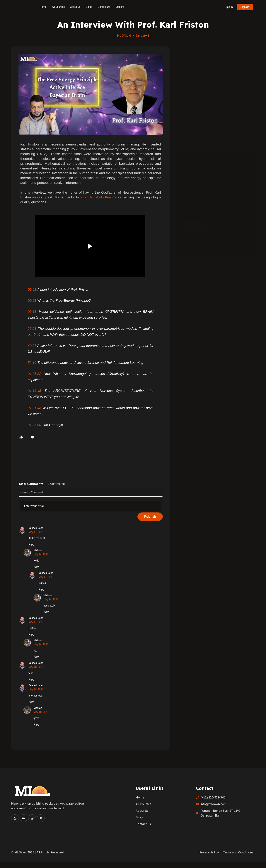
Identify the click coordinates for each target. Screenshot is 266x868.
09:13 (32, 311)
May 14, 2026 (35, 532)
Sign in (229, 7)
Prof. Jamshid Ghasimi (98, 197)
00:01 (32, 289)
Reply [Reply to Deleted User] (31, 544)
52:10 (32, 363)
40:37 (32, 346)
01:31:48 (34, 408)
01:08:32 (34, 374)
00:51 (32, 300)
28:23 (32, 328)
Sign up (245, 7)
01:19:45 (34, 391)
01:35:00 (34, 425)
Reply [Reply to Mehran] (36, 566)
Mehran (37, 550)
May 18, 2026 (35, 667)
